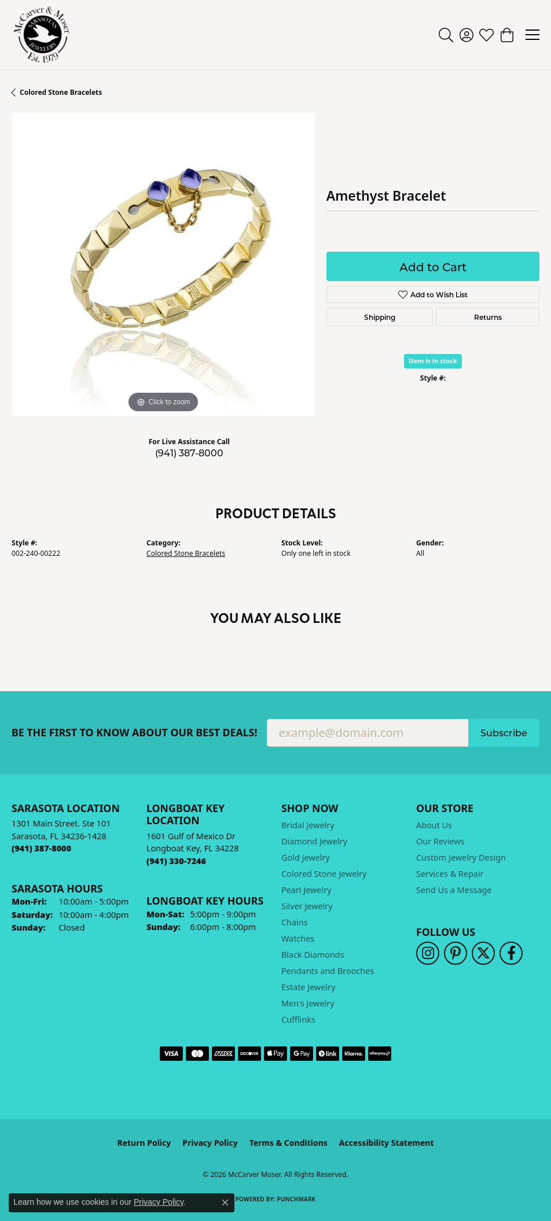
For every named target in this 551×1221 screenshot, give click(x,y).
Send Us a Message (453, 889)
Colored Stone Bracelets (61, 92)
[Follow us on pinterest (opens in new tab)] (455, 953)
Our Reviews (440, 841)
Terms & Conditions (288, 1142)
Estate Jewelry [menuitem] (308, 987)
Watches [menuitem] (297, 938)
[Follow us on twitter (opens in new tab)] (483, 953)
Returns (488, 317)
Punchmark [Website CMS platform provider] (296, 1199)
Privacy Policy (209, 1142)
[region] (163, 264)
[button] (446, 34)
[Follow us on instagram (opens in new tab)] (427, 953)
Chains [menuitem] (294, 922)
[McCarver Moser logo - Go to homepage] (42, 35)
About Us (434, 825)
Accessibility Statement (386, 1142)
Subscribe (503, 732)
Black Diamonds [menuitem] (312, 954)
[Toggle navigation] (532, 34)
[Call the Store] (41, 848)
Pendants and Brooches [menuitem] (327, 970)
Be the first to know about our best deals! (135, 732)
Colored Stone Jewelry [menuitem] (323, 873)
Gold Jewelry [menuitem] (305, 857)
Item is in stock (433, 360)
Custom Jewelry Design (461, 857)
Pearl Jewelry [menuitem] (306, 889)
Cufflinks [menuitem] (298, 1019)
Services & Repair (450, 873)
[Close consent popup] (225, 1202)
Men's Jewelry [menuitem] (308, 1003)
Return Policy (144, 1142)
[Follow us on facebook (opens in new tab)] (511, 953)
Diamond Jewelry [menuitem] (314, 841)
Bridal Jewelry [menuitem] (308, 825)
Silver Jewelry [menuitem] (307, 906)
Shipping (379, 317)
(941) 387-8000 (189, 453)
